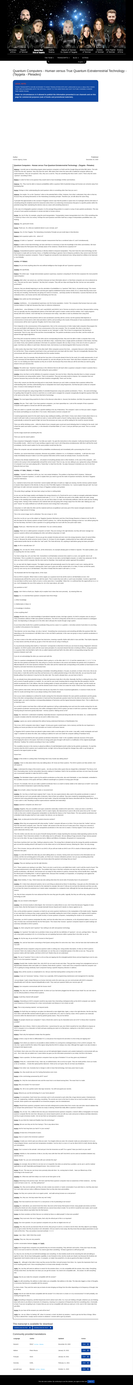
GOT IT (91, 1381)
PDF (86, 1344)
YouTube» (36, 1344)
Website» (41, 1344)
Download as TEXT (42, 1327)
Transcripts (63, 58)
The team (49, 58)
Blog (76, 58)
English (81, 62)
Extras (85, 58)
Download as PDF (22, 1327)
